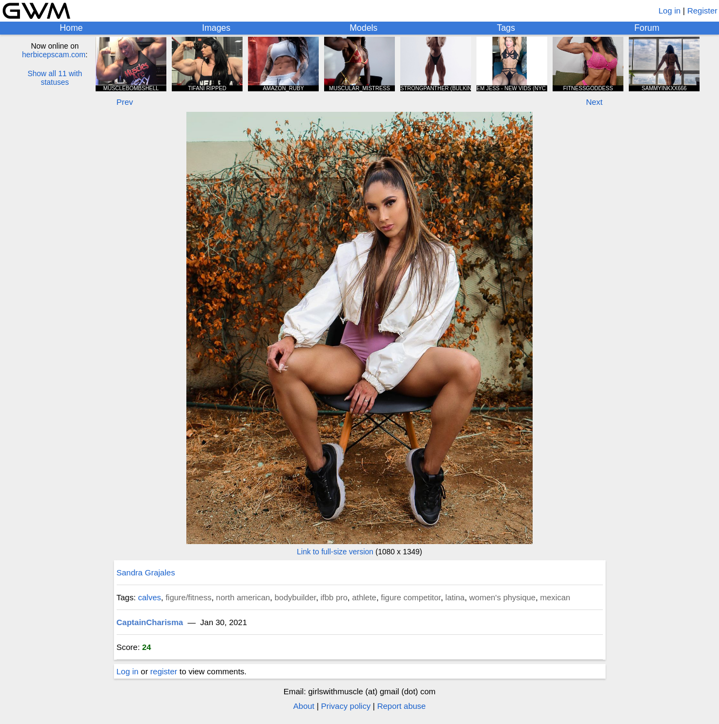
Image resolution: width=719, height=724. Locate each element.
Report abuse (401, 705)
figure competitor (411, 597)
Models (364, 27)
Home (71, 27)
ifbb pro (333, 597)
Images (216, 27)
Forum (646, 27)
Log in (669, 10)
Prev (125, 101)
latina (455, 597)
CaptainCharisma (150, 622)
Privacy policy (346, 705)
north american (243, 597)
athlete (364, 597)
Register (702, 10)
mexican (555, 597)
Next (594, 101)
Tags (506, 27)
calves (150, 597)
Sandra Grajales (146, 572)
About (303, 705)
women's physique (502, 597)
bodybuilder (295, 597)
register (163, 671)
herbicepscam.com (54, 54)
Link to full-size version (335, 551)
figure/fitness (188, 597)
